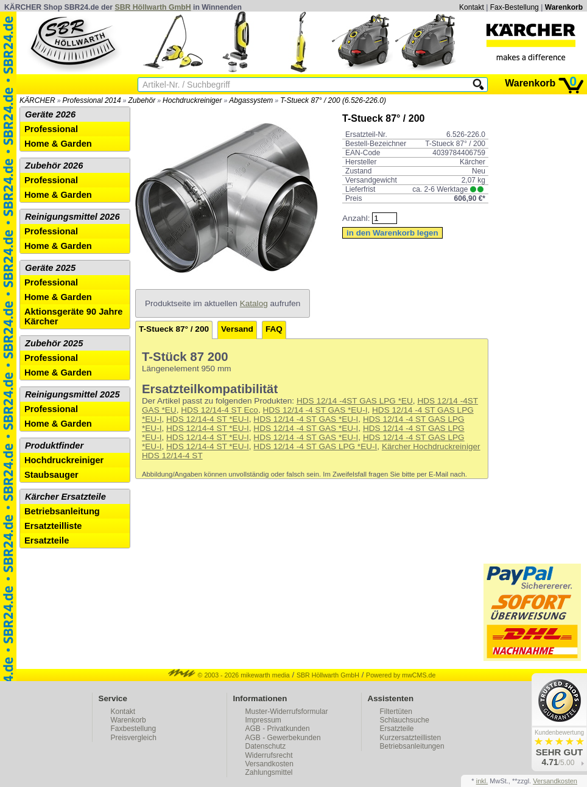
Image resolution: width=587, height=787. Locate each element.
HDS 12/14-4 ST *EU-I (207, 419)
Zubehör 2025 (54, 343)
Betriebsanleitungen (412, 746)
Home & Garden (58, 144)
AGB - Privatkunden (277, 728)
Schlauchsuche (404, 720)
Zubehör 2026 (54, 165)
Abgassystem (251, 100)
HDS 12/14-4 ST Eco (219, 409)
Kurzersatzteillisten (410, 737)
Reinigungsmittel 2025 (72, 394)
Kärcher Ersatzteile (65, 497)
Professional (51, 129)
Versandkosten (269, 764)
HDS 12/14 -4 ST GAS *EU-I (314, 409)
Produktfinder (54, 445)
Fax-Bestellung (514, 7)
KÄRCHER (37, 100)
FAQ (274, 329)
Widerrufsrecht (269, 755)
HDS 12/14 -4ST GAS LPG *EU (355, 400)
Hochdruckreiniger (192, 100)
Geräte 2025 (50, 268)
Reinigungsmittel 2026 (72, 217)
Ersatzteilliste (53, 526)
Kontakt (471, 7)
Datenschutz (265, 746)
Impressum (263, 720)
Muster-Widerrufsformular (286, 711)
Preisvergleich (133, 737)
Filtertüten (396, 711)
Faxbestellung (133, 728)
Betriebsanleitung (62, 511)
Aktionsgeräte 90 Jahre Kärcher (73, 316)
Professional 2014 (92, 100)
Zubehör (141, 100)
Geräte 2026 (50, 114)
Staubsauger (51, 475)
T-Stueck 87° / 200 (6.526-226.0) (333, 100)
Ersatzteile (46, 540)
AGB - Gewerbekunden (283, 737)
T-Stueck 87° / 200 (174, 329)
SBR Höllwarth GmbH (153, 7)
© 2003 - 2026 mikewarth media (229, 675)
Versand (237, 329)
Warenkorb (564, 7)
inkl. (482, 781)
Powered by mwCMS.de (400, 675)
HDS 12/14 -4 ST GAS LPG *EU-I (315, 446)
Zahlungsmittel (269, 772)
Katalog (254, 303)
